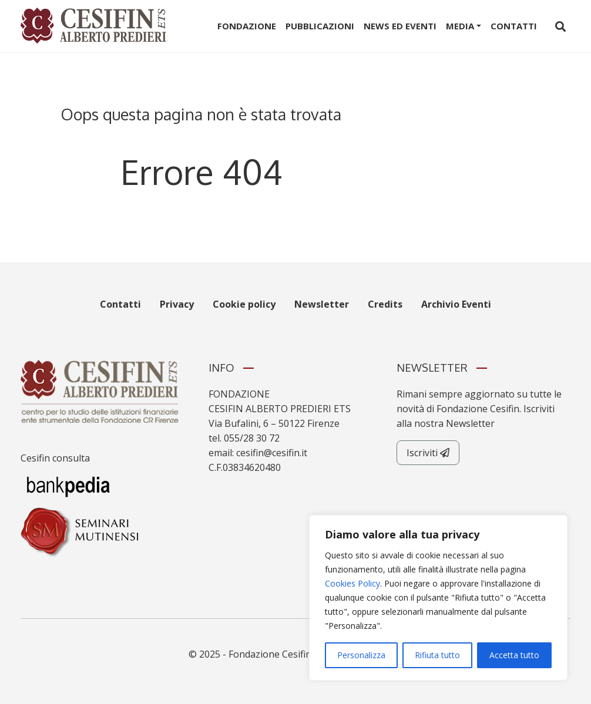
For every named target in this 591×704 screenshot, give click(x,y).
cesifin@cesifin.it (271, 452)
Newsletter (321, 304)
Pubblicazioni (320, 26)
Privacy (177, 304)
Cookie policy (244, 304)
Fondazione (246, 26)
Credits (385, 304)
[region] (438, 598)
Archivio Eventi (456, 304)
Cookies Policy (352, 583)
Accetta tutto (514, 655)
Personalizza (361, 655)
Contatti (514, 26)
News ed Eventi (400, 26)
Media (460, 26)
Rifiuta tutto (437, 655)
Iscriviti (428, 452)
